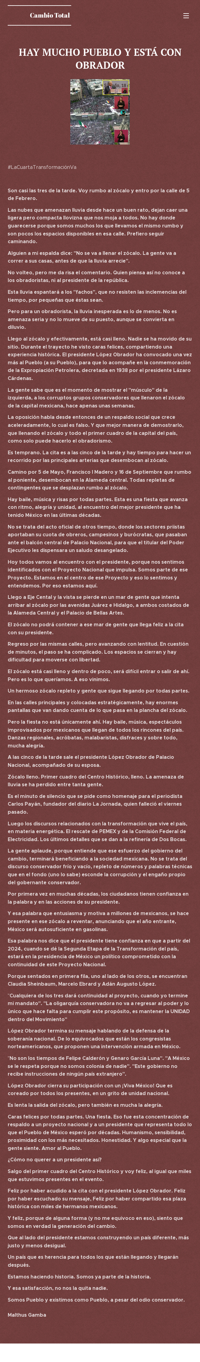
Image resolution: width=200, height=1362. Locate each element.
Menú (186, 15)
